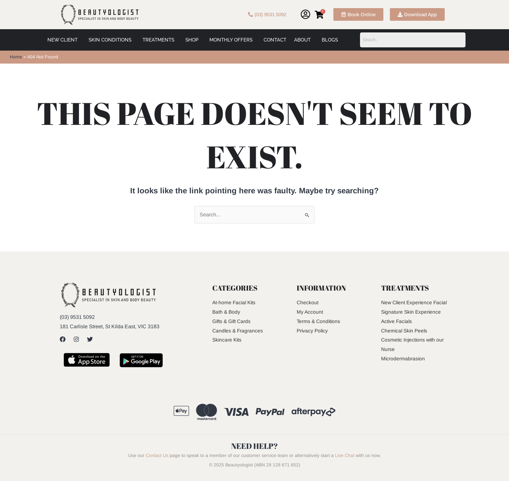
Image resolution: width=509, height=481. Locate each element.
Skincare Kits (227, 340)
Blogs (330, 40)
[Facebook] (63, 339)
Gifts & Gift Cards (232, 321)
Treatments (158, 40)
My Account (310, 312)
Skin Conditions (110, 40)
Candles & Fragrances (238, 330)
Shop (191, 40)
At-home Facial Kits (234, 302)
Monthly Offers (231, 40)
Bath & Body (226, 312)
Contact (275, 40)
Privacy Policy (313, 330)
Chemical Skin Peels (405, 340)
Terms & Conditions (319, 321)
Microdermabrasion (403, 368)
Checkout (308, 302)
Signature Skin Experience (412, 321)
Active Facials (397, 330)
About (302, 40)
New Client (62, 40)
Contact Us (157, 460)
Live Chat (344, 460)
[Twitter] (90, 339)
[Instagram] (76, 339)
